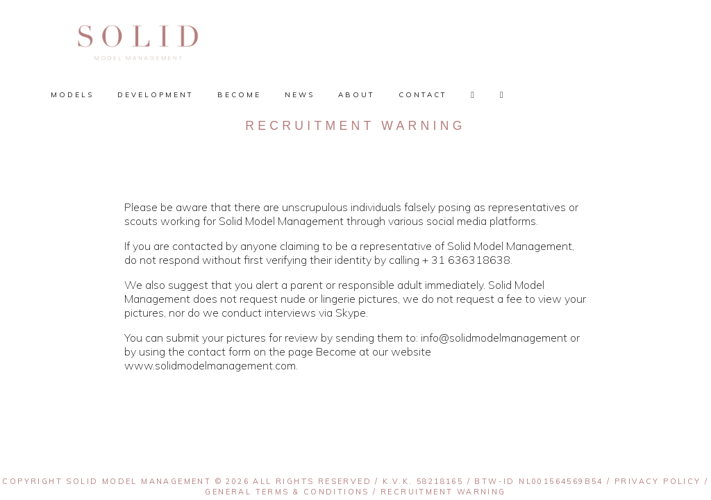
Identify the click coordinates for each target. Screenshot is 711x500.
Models (72, 94)
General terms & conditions (287, 492)
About (356, 94)
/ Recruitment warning (437, 492)
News (300, 94)
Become (239, 94)
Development (155, 94)
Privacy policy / (661, 481)
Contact (423, 94)
